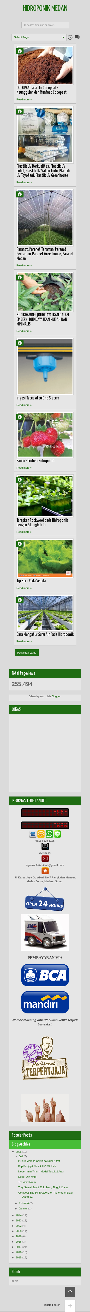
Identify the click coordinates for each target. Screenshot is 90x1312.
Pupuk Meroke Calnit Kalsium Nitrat (39, 1160)
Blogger (56, 696)
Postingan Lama (26, 652)
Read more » (24, 99)
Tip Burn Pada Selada (31, 581)
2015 (19, 1257)
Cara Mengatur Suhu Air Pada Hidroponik (45, 634)
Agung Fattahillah (22, 51)
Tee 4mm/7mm (27, 1182)
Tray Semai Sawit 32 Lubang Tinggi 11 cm (43, 1187)
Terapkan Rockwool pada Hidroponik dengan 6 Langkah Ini (42, 522)
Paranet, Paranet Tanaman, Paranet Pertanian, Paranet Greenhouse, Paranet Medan (45, 254)
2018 (19, 1241)
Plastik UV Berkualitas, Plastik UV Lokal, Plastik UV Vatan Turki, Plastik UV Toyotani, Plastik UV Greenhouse (43, 171)
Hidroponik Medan (45, 8)
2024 (19, 1215)
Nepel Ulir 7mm (27, 1176)
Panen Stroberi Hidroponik (35, 461)
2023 (19, 1220)
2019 (19, 1236)
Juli (21, 1156)
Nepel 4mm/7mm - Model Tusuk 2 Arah (41, 1171)
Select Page (21, 37)
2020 (19, 1231)
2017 (19, 1246)
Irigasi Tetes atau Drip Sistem (38, 398)
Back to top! (70, 1292)
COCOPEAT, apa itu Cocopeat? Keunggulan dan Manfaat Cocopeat (42, 90)
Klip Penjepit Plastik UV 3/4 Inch (37, 1166)
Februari (24, 1203)
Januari (23, 1208)
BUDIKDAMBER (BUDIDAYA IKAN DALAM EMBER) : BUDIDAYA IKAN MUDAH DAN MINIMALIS (43, 319)
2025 (19, 1151)
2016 (19, 1252)
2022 (19, 1225)
